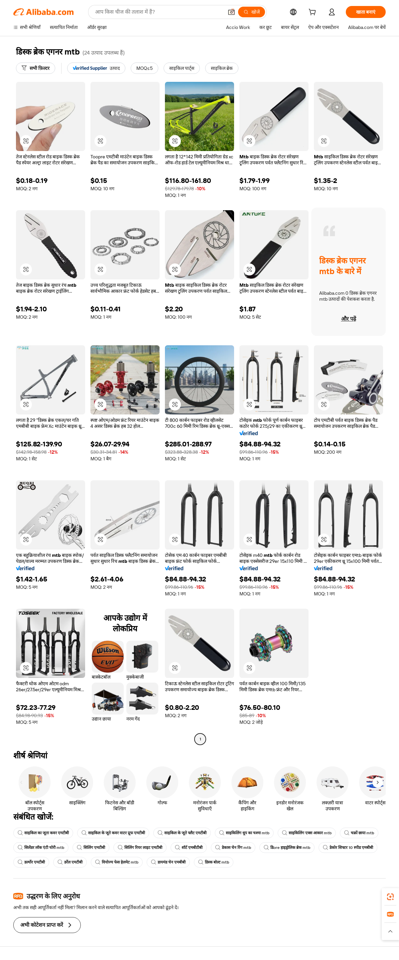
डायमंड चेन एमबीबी (168, 862)
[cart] (314, 13)
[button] (231, 12)
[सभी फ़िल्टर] (35, 68)
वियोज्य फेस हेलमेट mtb (116, 862)
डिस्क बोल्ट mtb (213, 862)
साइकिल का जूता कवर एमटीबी (43, 833)
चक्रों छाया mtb (359, 833)
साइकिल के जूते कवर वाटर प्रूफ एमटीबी (113, 833)
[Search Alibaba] (158, 12)
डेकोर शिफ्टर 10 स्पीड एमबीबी (348, 847)
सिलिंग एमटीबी (91, 847)
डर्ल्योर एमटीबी (31, 862)
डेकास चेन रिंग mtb (233, 847)
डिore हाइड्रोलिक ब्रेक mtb (287, 847)
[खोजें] (251, 12)
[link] (390, 896)
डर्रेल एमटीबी (70, 862)
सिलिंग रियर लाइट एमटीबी (140, 847)
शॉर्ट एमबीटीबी (188, 847)
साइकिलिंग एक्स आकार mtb (307, 833)
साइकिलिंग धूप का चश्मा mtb (244, 833)
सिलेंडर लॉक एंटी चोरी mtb (41, 847)
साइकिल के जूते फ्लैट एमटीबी (182, 833)
